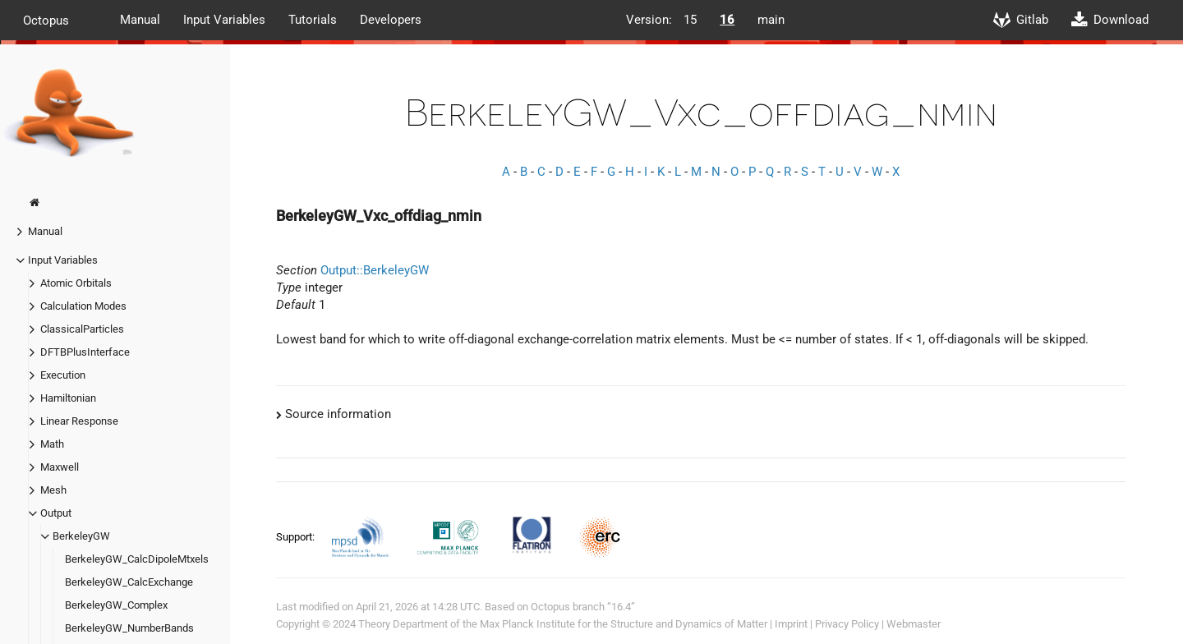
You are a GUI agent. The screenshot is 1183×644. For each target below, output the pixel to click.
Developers (390, 19)
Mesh (53, 490)
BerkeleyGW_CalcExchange (129, 582)
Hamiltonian (68, 398)
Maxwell (59, 467)
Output (55, 513)
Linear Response (79, 421)
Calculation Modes (83, 306)
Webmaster (913, 624)
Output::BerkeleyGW (374, 270)
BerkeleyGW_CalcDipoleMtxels (137, 559)
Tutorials (312, 19)
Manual (140, 19)
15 (690, 19)
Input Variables (224, 19)
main (771, 19)
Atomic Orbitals (76, 283)
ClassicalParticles (82, 329)
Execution (62, 375)
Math (52, 444)
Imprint (791, 624)
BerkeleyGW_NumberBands (129, 628)
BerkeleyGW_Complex (116, 605)
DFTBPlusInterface (85, 352)
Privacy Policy (847, 624)
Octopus (46, 19)
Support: (296, 537)
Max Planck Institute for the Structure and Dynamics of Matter (623, 624)
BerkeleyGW (81, 536)
